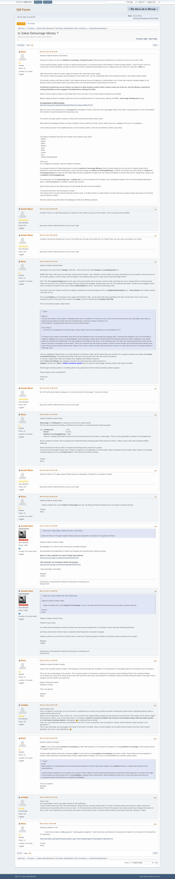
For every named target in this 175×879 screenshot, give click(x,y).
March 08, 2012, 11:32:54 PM (48, 414)
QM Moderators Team (71, 28)
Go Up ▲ (157, 876)
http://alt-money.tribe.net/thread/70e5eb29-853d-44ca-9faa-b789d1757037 (66, 105)
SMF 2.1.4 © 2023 (20, 876)
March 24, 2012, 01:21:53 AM (48, 797)
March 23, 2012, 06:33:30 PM (48, 738)
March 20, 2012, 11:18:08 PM (48, 660)
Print (155, 45)
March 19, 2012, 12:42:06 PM (48, 526)
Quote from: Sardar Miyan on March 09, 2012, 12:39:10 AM (62, 531)
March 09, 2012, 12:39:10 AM (48, 470)
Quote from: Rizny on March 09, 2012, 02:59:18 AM (60, 596)
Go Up (19, 853)
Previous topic (142, 39)
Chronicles (82, 28)
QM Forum (23, 9)
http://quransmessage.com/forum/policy (145, 18)
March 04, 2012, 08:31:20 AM (48, 235)
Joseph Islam (27, 526)
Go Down (20, 45)
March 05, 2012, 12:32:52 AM (48, 261)
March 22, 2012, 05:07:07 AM (48, 705)
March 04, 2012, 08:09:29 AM (48, 209)
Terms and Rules (148, 876)
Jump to (127, 863)
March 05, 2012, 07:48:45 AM (48, 388)
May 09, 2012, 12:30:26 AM (48, 823)
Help (141, 876)
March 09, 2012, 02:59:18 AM (48, 496)
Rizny (23, 52)
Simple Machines (31, 876)
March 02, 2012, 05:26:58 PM (48, 51)
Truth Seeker (59, 28)
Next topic (153, 39)
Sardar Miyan (27, 209)
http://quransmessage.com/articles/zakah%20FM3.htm (59, 558)
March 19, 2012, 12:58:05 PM (48, 591)
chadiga (24, 705)
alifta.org (64, 832)
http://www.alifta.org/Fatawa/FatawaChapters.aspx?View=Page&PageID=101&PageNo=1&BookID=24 (76, 839)
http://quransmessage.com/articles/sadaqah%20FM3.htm (60, 565)
